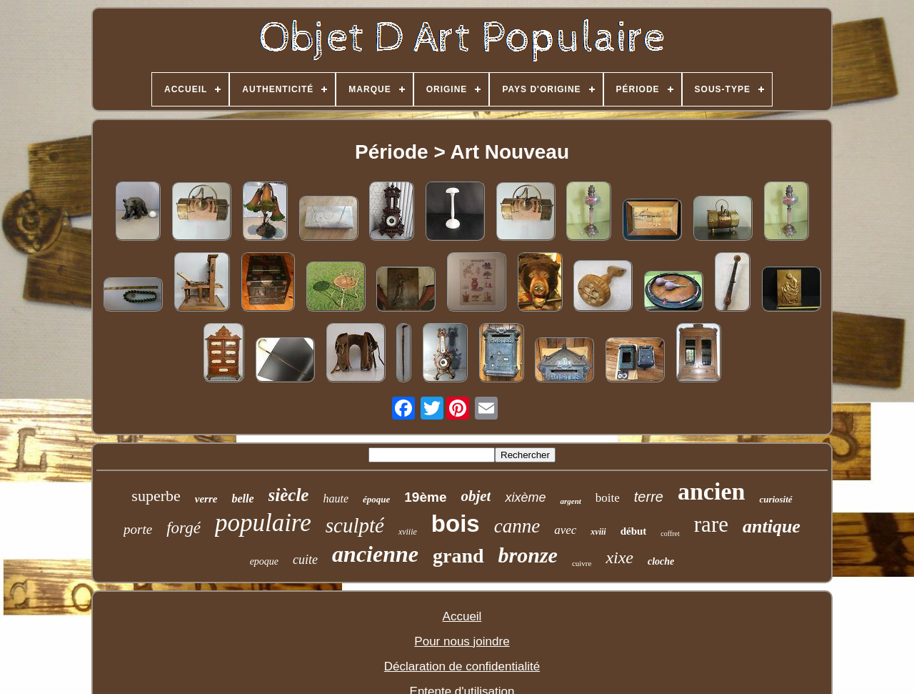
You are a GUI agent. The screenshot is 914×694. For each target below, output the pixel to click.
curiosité (775, 499)
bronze (528, 555)
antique (771, 526)
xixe (619, 557)
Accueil (462, 616)
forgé (183, 528)
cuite (305, 559)
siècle (288, 495)
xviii (598, 532)
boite (608, 498)
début (634, 531)
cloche (661, 561)
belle (242, 498)
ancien (711, 491)
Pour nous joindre (461, 641)
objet (476, 496)
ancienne (375, 554)
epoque (264, 561)
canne (517, 526)
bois (455, 523)
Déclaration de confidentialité (462, 666)
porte (138, 529)
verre (206, 499)
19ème (425, 497)
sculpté (355, 525)
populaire (263, 523)
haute (335, 498)
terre (648, 497)
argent (570, 501)
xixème (525, 497)
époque (376, 499)
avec (565, 530)
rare (711, 524)
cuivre (581, 563)
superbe (155, 496)
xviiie (407, 532)
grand (458, 556)
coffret (670, 533)
